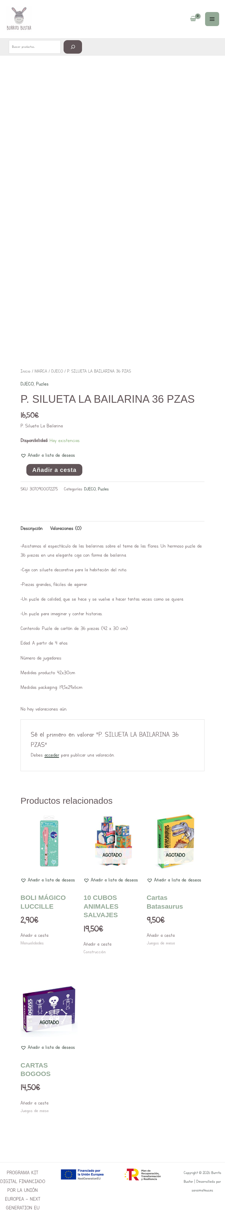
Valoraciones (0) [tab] (65, 528)
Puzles (42, 384)
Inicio (25, 371)
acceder (52, 755)
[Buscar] (73, 46)
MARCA (41, 371)
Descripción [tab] (31, 528)
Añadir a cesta (54, 470)
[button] (48, 455)
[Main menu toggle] (212, 19)
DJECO (57, 371)
